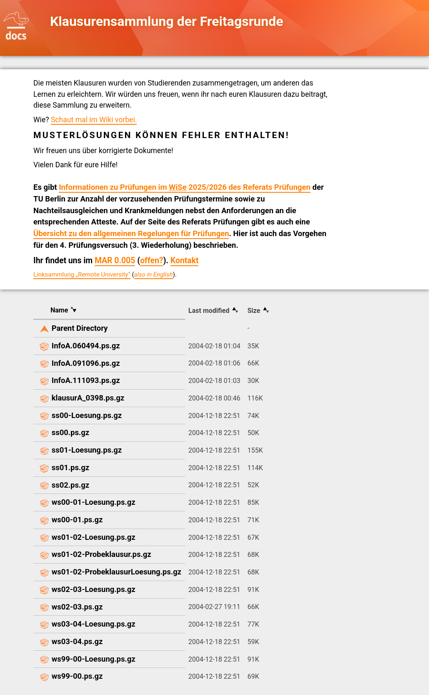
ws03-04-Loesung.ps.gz (93, 623)
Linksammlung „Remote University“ (81, 274)
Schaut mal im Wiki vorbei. (94, 120)
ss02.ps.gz (70, 485)
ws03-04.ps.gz (77, 641)
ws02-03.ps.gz (77, 606)
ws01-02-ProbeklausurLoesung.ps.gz (116, 571)
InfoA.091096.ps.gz (86, 363)
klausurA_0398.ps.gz (88, 397)
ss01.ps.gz (70, 467)
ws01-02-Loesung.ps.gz (93, 537)
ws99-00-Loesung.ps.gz (93, 659)
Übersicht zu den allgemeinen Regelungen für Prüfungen (131, 233)
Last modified (208, 311)
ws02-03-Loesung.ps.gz (93, 589)
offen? (151, 260)
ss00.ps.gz (70, 432)
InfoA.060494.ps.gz (86, 345)
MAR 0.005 (115, 260)
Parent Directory (80, 328)
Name (59, 310)
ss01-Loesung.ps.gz (87, 450)
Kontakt (185, 260)
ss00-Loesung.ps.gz (87, 415)
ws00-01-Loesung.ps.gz (93, 502)
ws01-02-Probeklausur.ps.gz (101, 554)
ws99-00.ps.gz (77, 676)
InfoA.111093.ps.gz (86, 380)
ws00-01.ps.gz (77, 519)
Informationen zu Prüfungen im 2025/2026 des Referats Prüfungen (185, 187)
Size (253, 311)
